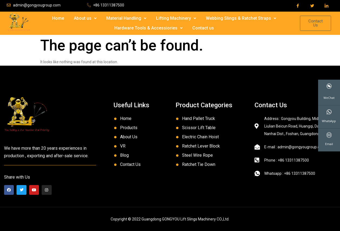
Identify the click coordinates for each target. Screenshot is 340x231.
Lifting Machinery (176, 18)
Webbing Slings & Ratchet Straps (241, 18)
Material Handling (126, 18)
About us (85, 18)
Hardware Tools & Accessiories (148, 28)
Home (58, 18)
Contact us (203, 28)
